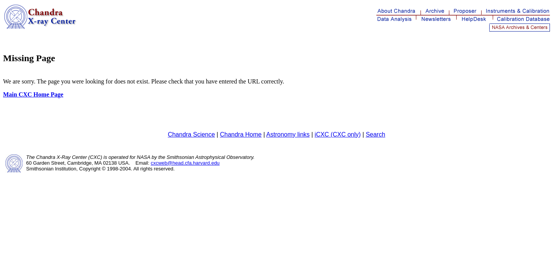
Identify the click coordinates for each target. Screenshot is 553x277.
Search (375, 134)
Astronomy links (288, 134)
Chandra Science (191, 134)
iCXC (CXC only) (338, 134)
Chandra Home (241, 134)
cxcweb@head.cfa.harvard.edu (185, 163)
